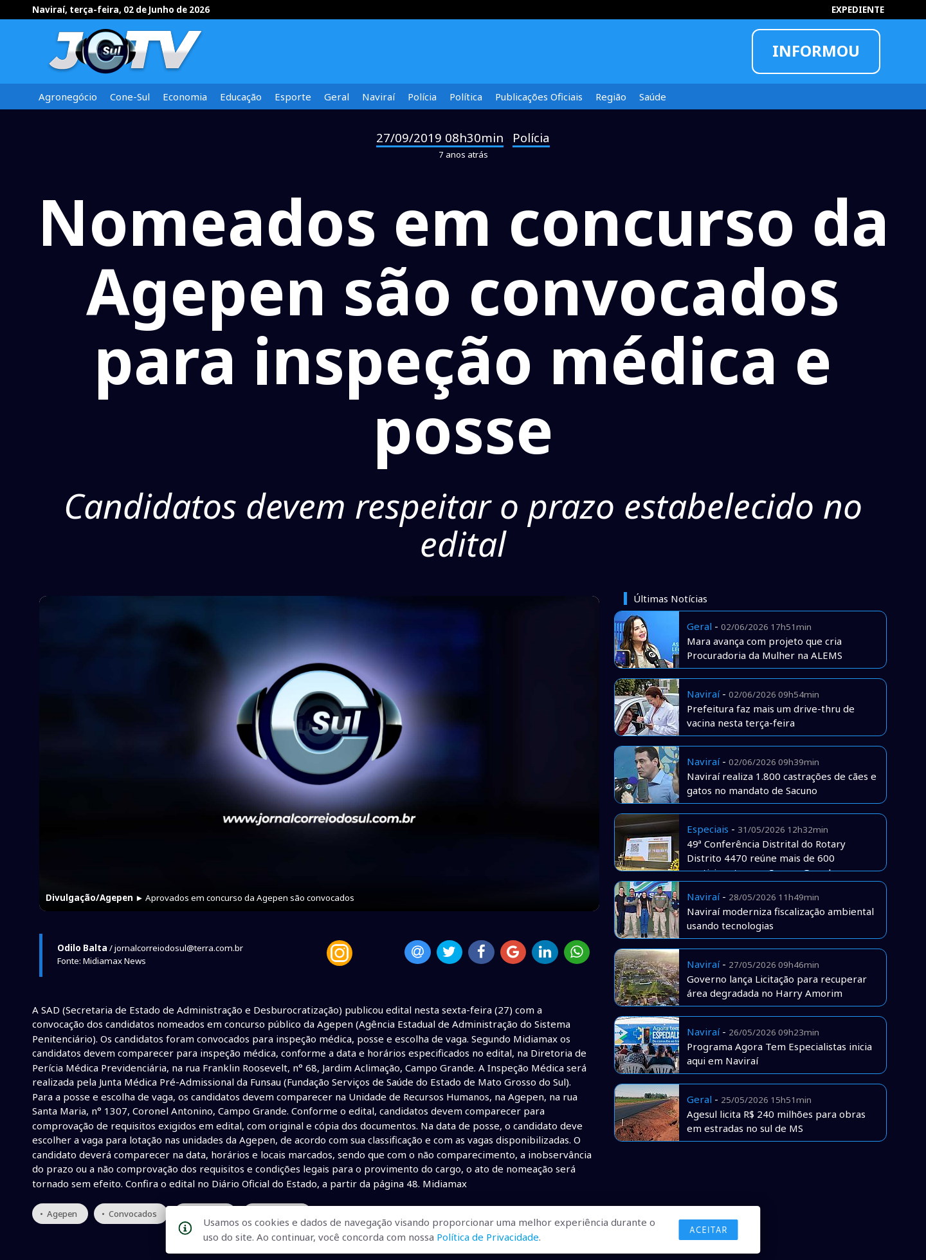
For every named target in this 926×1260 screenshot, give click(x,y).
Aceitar (708, 1230)
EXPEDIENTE (857, 9)
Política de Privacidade (488, 1236)
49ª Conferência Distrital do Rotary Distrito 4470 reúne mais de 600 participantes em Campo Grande (766, 858)
